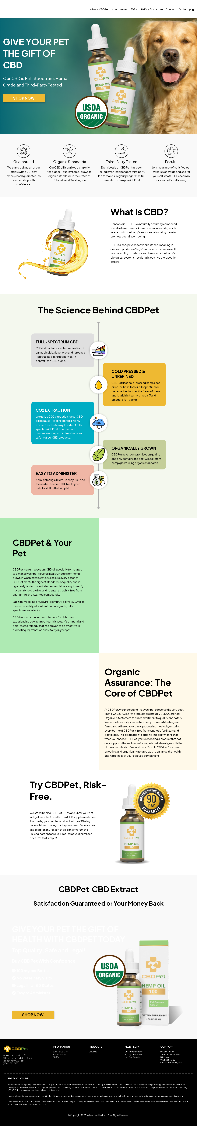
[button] (191, 9)
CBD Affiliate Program (171, 1062)
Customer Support (134, 1051)
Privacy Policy (167, 1051)
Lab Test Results (132, 1057)
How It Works (59, 1054)
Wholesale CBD (168, 1059)
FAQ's (56, 1057)
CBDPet (93, 1051)
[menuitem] (99, 9)
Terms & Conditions (170, 1054)
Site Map (164, 1057)
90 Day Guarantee (134, 1054)
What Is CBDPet (60, 1051)
